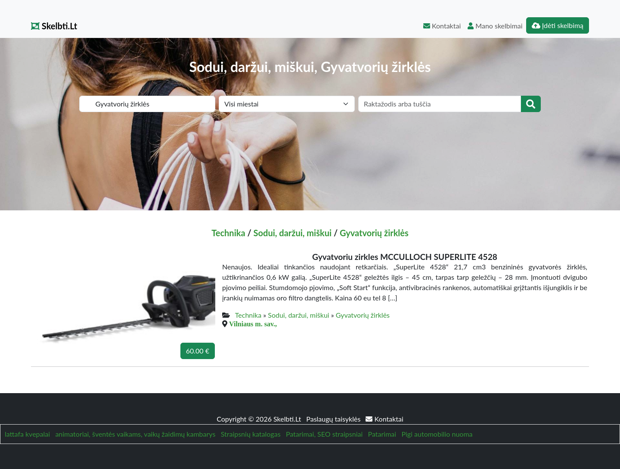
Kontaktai (442, 26)
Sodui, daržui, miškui (293, 233)
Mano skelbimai (495, 26)
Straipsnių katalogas (251, 434)
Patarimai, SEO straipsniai (324, 434)
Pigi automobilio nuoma (436, 434)
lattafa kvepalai (27, 434)
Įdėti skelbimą (557, 25)
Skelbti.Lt (54, 26)
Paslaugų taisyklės (334, 419)
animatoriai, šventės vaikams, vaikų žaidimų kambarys (135, 434)
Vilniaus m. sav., (253, 323)
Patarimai (382, 434)
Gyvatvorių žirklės (374, 233)
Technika (228, 233)
